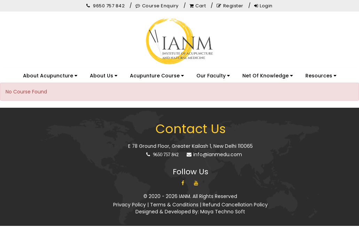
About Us (103, 75)
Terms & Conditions (174, 204)
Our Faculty (213, 75)
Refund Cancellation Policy (235, 204)
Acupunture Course (157, 75)
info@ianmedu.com (214, 154)
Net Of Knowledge (267, 75)
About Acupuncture (50, 75)
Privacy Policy (129, 204)
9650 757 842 (162, 155)
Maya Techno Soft (222, 211)
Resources (320, 75)
